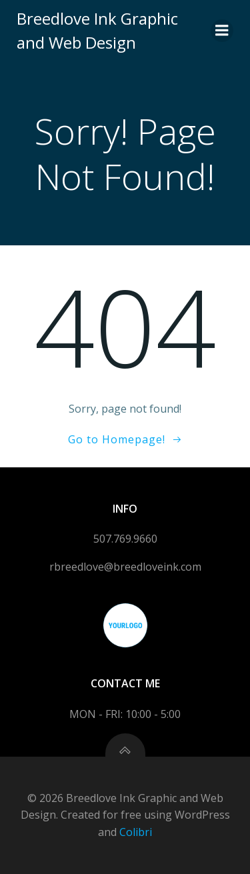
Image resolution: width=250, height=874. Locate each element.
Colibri (135, 832)
